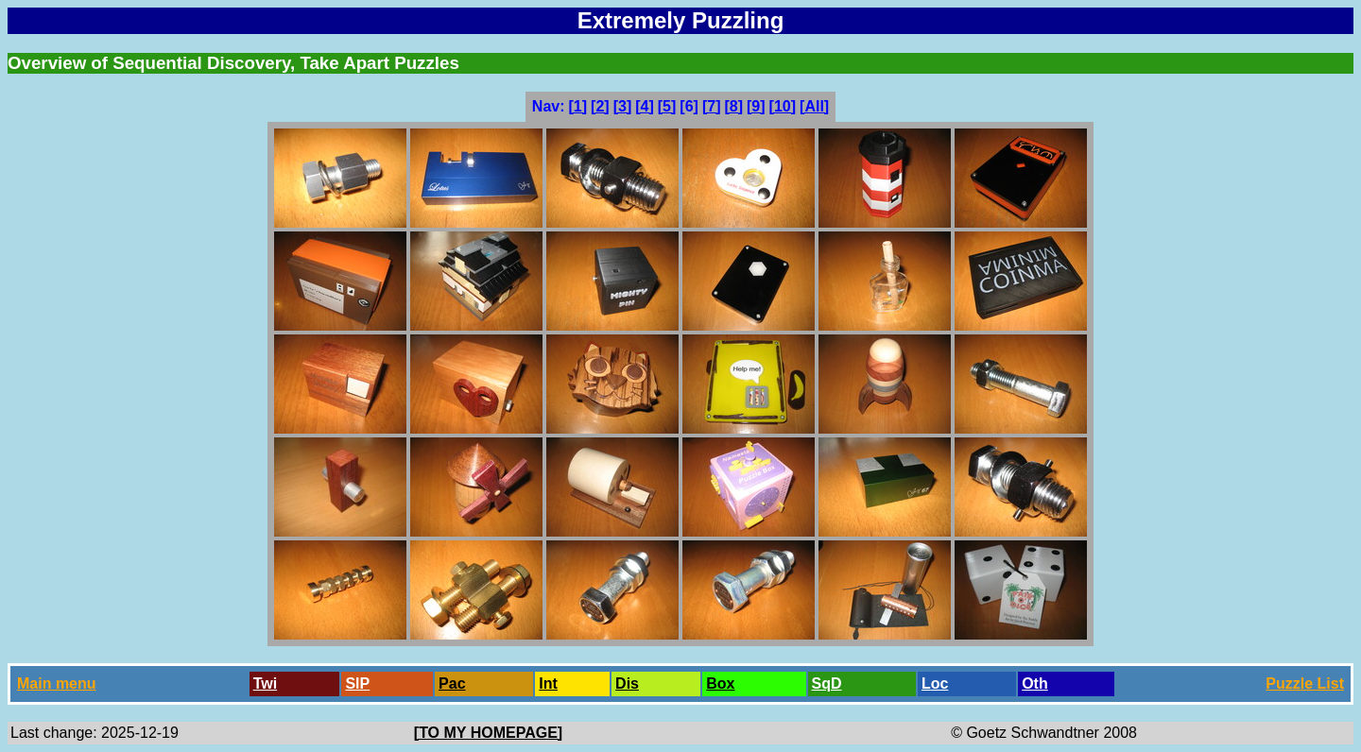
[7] (711, 106)
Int (548, 683)
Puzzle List (1305, 683)
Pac (452, 683)
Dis (627, 683)
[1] (578, 106)
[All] (814, 106)
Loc (935, 683)
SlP (357, 683)
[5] (667, 106)
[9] (756, 106)
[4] (644, 106)
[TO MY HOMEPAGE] (488, 733)
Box (720, 683)
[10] (782, 106)
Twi (265, 683)
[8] (733, 106)
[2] (600, 106)
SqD (827, 683)
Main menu (56, 683)
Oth (1035, 683)
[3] (622, 106)
